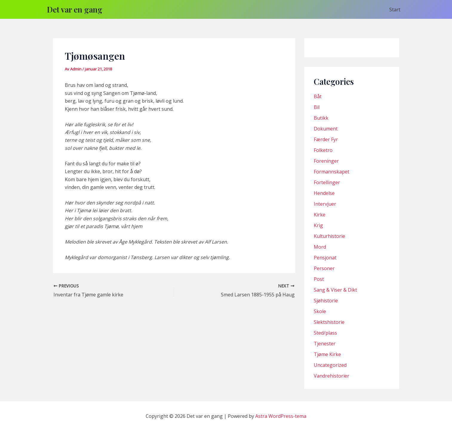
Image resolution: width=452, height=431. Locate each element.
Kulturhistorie (329, 236)
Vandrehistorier (331, 375)
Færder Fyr (326, 139)
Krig (318, 225)
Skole (320, 311)
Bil (316, 107)
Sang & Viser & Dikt (335, 290)
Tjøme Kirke (327, 354)
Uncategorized (330, 365)
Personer (324, 268)
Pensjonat (325, 257)
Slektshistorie (329, 322)
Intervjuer (325, 204)
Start (394, 9)
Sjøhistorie (326, 300)
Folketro (323, 150)
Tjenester (325, 343)
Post (319, 279)
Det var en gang (74, 9)
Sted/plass (325, 333)
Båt (318, 96)
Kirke (319, 214)
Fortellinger (327, 182)
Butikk (321, 118)
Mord (320, 247)
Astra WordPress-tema (280, 416)
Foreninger (326, 161)
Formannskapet (331, 171)
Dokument (326, 128)
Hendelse (324, 193)
